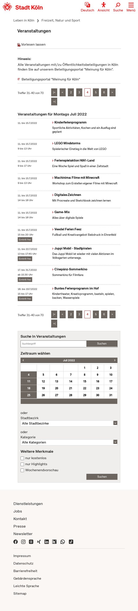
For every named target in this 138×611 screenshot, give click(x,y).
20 (56, 388)
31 (110, 395)
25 (28, 395)
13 (56, 381)
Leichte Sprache (26, 586)
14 (70, 381)
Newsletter (23, 533)
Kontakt (20, 518)
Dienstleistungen (28, 503)
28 (70, 395)
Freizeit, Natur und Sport (60, 20)
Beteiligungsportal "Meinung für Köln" (51, 79)
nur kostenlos (35, 458)
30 (97, 395)
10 (110, 375)
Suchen (101, 343)
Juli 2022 (69, 360)
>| (54, 101)
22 (84, 388)
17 (110, 381)
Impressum (22, 556)
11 (28, 381)
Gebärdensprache (27, 578)
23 (97, 388)
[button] (131, 7)
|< (54, 92)
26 (43, 395)
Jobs (17, 511)
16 (97, 381)
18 (28, 388)
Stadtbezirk (69, 415)
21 (70, 388)
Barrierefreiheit (25, 571)
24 (110, 388)
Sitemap (19, 593)
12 (43, 381)
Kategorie (69, 434)
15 (84, 381)
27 (56, 395)
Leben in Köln (23, 20)
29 (84, 395)
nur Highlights (36, 464)
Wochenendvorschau (41, 470)
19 (43, 388)
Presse (19, 526)
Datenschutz (23, 563)
